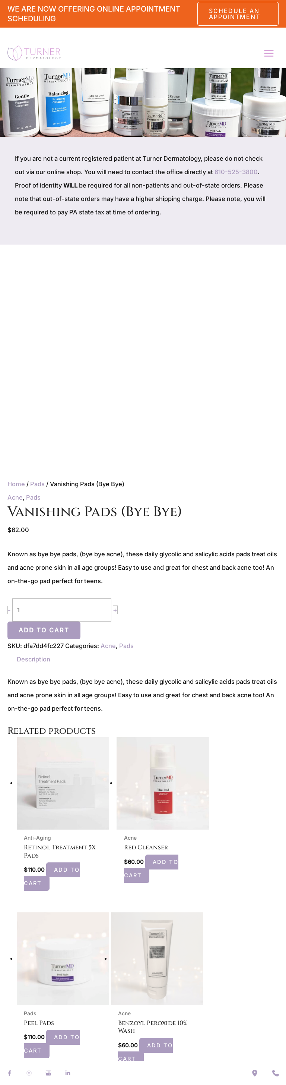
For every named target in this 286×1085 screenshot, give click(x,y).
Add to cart (44, 630)
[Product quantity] (61, 610)
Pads (37, 484)
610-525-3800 (236, 172)
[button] (238, 14)
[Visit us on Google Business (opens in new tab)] (48, 1073)
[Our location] (255, 1073)
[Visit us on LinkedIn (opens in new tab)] (68, 1073)
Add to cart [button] (53, 866)
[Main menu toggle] (269, 53)
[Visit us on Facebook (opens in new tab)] (9, 1073)
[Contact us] (276, 1073)
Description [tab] (33, 659)
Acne (15, 497)
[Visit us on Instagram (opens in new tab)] (29, 1073)
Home (16, 484)
